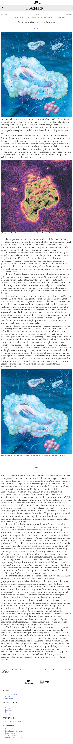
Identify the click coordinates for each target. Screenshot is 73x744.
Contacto (8, 696)
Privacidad (9, 729)
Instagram (8, 708)
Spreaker (8, 714)
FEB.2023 (69, 14)
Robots (37, 14)
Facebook (8, 710)
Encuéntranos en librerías (14, 731)
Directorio (9, 699)
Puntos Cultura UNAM (13, 737)
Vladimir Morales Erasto (51, 18)
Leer (37, 28)
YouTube (8, 706)
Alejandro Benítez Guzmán (22, 18)
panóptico (4, 14)
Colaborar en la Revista (13, 722)
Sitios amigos (10, 733)
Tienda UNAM (11, 735)
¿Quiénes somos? (11, 694)
